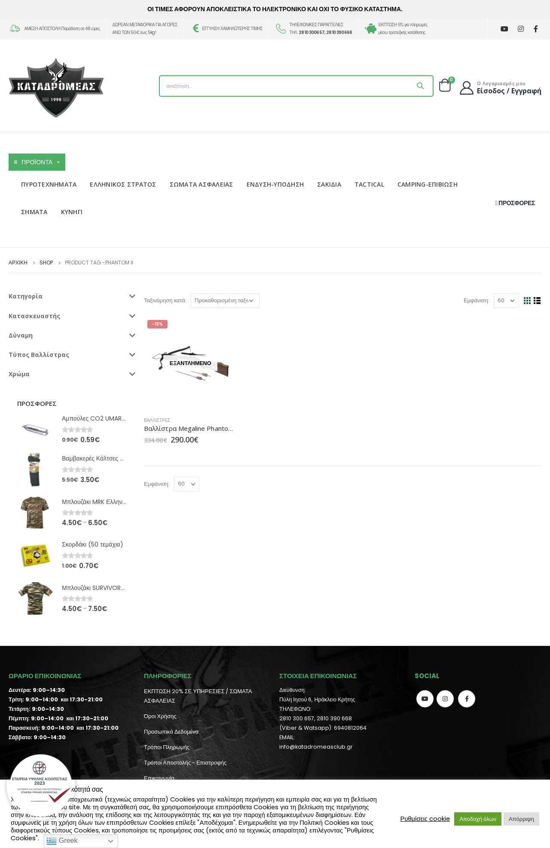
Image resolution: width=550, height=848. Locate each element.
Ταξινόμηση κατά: (165, 300)
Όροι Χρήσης (160, 716)
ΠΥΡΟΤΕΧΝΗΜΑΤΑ (48, 184)
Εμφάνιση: (476, 300)
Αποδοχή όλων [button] (477, 819)
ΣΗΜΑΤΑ (34, 212)
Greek (61, 841)
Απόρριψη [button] (521, 819)
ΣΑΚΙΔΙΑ (329, 184)
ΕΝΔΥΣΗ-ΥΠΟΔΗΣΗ (275, 184)
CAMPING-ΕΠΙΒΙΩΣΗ (427, 184)
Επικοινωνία (159, 778)
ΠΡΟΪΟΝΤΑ (41, 162)
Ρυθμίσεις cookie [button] (425, 819)
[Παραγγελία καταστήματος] (225, 300)
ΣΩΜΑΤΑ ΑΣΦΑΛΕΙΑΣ (201, 184)
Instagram (445, 698)
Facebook (466, 698)
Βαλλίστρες (157, 420)
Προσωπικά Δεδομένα (171, 732)
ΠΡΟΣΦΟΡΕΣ (515, 203)
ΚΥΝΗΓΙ (72, 212)
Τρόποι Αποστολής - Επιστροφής (185, 763)
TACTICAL (369, 184)
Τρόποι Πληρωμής (166, 747)
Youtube (425, 698)
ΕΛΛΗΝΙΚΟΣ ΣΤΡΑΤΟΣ (123, 184)
